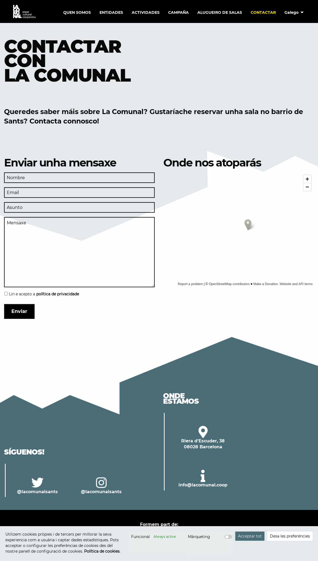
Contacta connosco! (64, 121)
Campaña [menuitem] (178, 12)
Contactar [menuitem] (263, 12)
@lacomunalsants (37, 491)
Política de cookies (102, 551)
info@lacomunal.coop (202, 484)
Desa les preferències (290, 536)
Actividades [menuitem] (146, 12)
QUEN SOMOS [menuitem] (77, 12)
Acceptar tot (250, 536)
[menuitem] (292, 12)
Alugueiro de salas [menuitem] (219, 12)
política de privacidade (57, 294)
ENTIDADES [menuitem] (111, 12)
